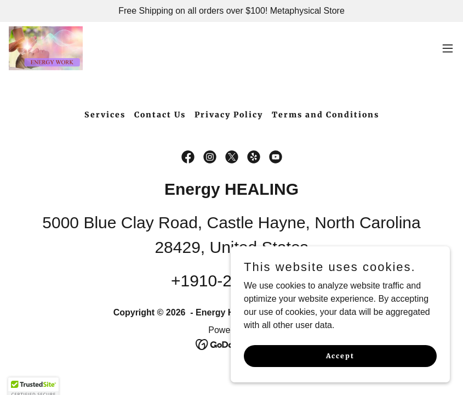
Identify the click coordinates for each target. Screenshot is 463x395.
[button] (448, 48)
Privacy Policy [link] (229, 115)
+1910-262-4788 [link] (231, 281)
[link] (46, 48)
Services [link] (104, 115)
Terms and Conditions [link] (325, 115)
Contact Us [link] (160, 115)
